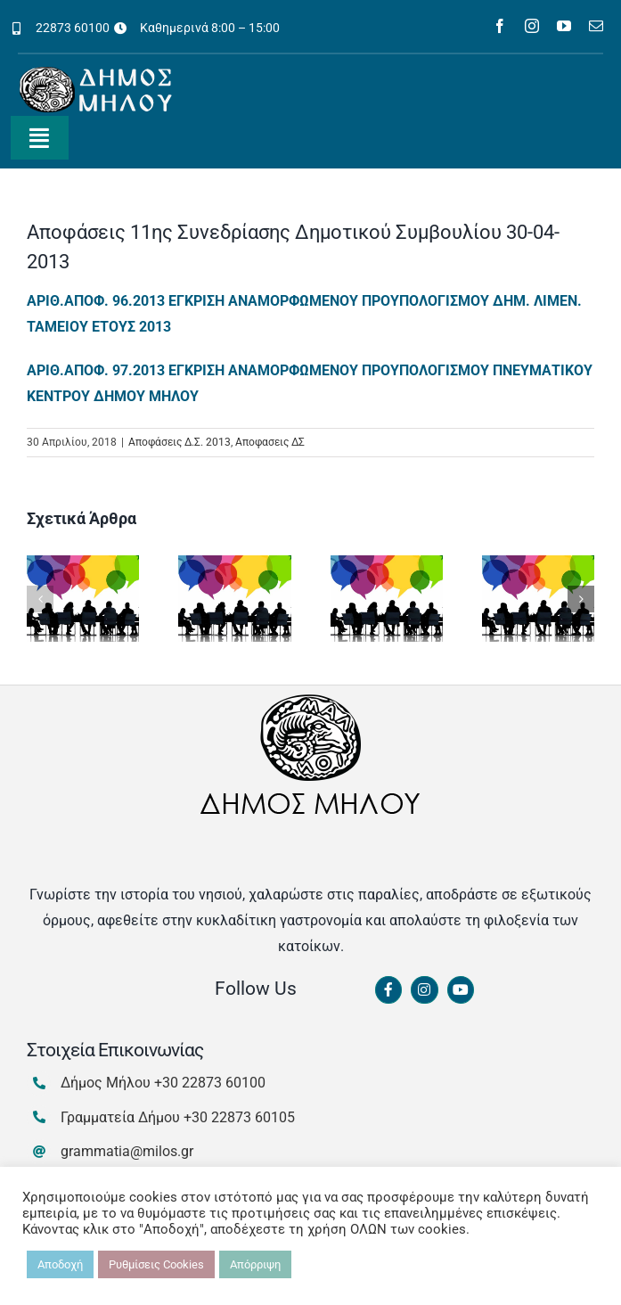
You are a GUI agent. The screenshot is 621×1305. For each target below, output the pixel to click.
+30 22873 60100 (210, 1082)
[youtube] (564, 26)
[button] (40, 599)
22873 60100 (73, 28)
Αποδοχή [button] (60, 1264)
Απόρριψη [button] (255, 1264)
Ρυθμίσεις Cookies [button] (156, 1264)
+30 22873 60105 (239, 1117)
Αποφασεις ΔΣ (270, 442)
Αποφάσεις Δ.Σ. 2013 (179, 442)
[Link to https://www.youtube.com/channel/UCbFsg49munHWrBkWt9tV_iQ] (460, 990)
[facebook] (500, 26)
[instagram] (532, 26)
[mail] (596, 26)
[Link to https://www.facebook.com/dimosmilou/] (388, 990)
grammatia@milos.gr (127, 1151)
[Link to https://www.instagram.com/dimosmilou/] (424, 990)
